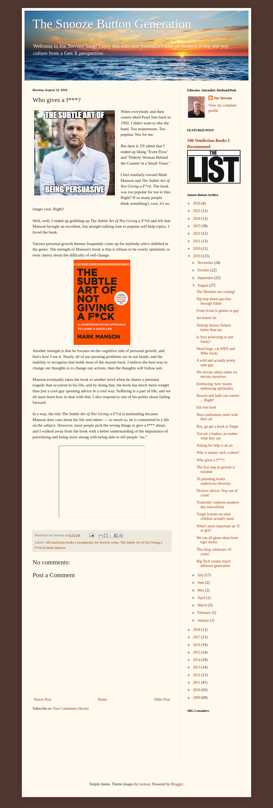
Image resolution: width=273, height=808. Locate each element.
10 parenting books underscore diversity (213, 481)
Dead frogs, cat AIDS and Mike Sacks (215, 351)
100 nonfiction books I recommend (69, 542)
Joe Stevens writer (106, 542)
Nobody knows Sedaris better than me (213, 327)
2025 (197, 211)
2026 (197, 203)
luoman (144, 784)
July (200, 575)
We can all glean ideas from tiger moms (217, 540)
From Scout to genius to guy (217, 311)
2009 (197, 698)
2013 (197, 667)
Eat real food (206, 407)
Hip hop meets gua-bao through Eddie (213, 301)
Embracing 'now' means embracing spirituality (214, 386)
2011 (197, 682)
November (205, 263)
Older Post (162, 699)
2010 (197, 690)
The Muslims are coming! (215, 292)
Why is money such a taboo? (217, 453)
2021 (197, 241)
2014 (197, 660)
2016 (197, 645)
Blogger (177, 784)
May (201, 590)
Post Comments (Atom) (71, 709)
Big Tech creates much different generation (213, 563)
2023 (197, 226)
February (204, 613)
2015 (197, 652)
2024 (197, 219)
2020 (197, 249)
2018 (197, 630)
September (205, 278)
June (201, 583)
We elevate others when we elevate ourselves (216, 374)
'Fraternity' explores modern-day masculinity (218, 504)
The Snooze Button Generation (112, 24)
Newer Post (42, 699)
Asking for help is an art (214, 445)
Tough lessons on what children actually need (215, 516)
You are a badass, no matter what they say (217, 436)
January (203, 620)
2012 (197, 675)
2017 (197, 637)
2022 (197, 233)
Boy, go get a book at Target (217, 427)
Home (102, 699)
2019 (197, 256)
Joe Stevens (223, 98)
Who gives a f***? (210, 460)
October (203, 270)
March (202, 605)
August (203, 285)
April (201, 598)
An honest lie (206, 318)
